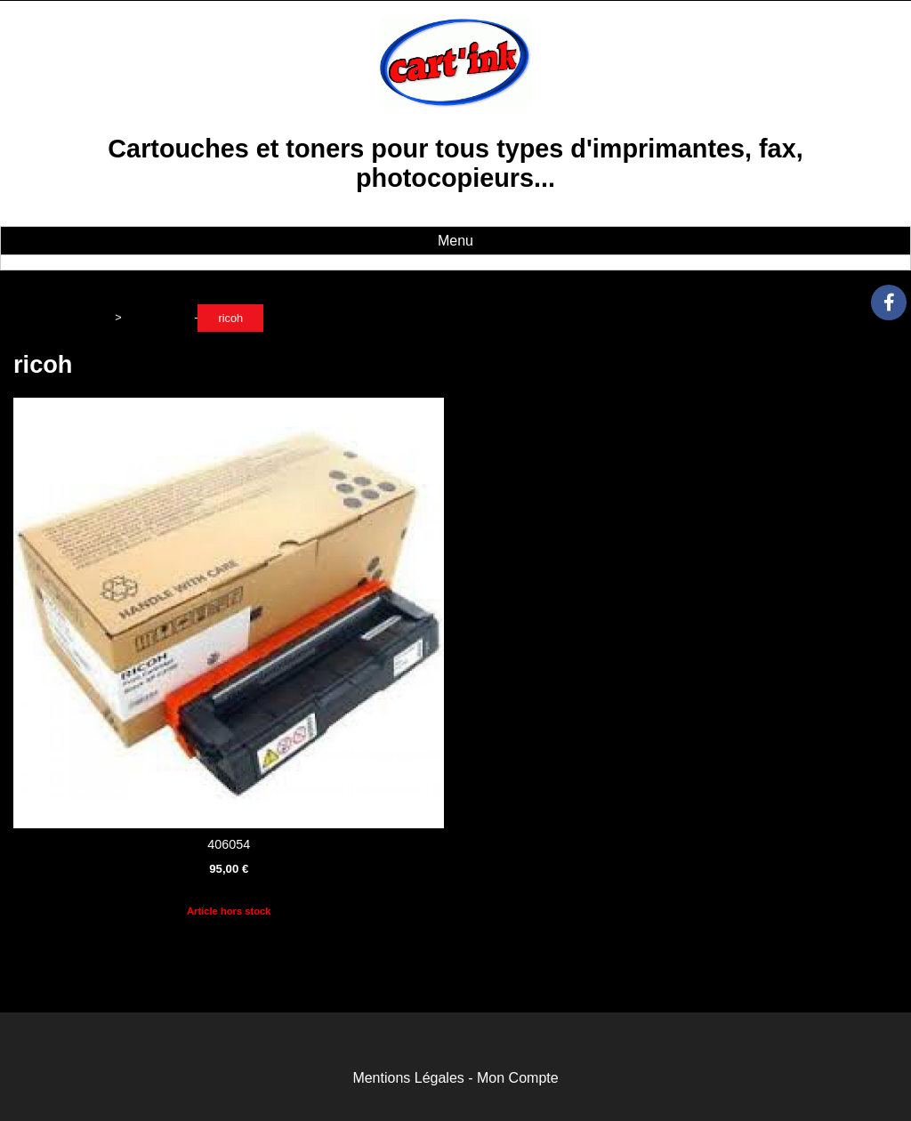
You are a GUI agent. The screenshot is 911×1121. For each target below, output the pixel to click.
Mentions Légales (408, 1077)
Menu (455, 240)
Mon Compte (518, 1077)
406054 (228, 844)
